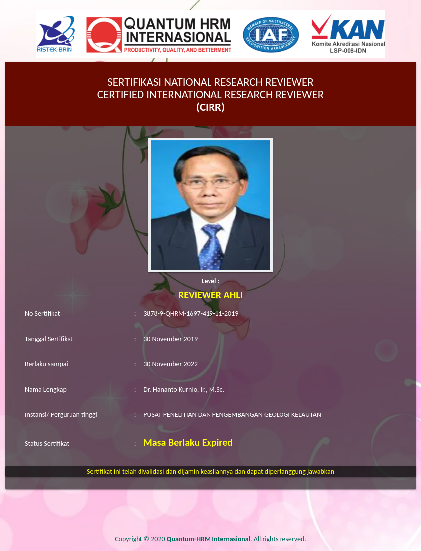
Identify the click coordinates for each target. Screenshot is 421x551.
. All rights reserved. (236, 539)
